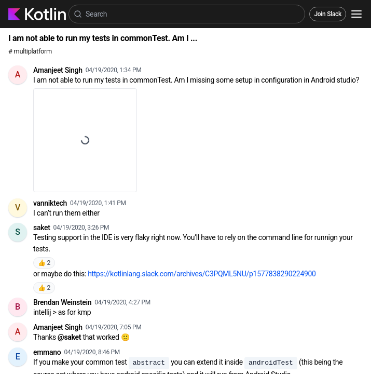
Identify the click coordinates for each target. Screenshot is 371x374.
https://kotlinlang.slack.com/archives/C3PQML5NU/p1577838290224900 (202, 274)
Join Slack (327, 14)
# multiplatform (30, 51)
